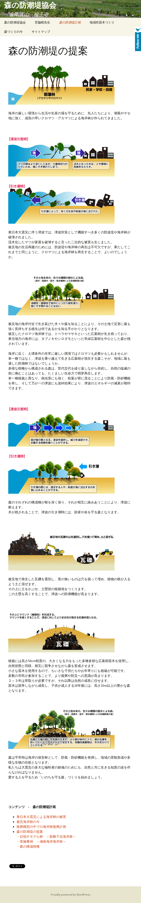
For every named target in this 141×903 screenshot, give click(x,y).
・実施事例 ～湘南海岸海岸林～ (41, 841)
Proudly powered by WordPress (70, 894)
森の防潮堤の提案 (30, 831)
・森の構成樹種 (28, 846)
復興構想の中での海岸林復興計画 (41, 827)
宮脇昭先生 (42, 22)
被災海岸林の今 (28, 822)
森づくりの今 (13, 32)
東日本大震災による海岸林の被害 (41, 817)
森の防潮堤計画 (70, 22)
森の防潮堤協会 (15, 22)
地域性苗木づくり (102, 22)
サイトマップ (41, 32)
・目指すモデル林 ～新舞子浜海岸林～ (46, 836)
